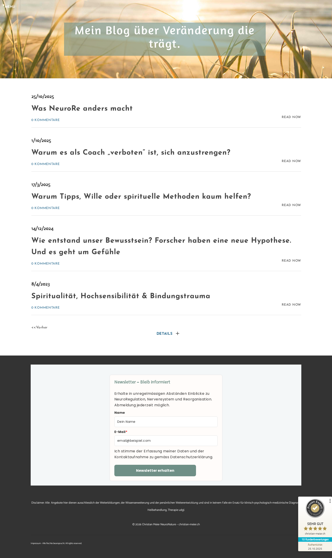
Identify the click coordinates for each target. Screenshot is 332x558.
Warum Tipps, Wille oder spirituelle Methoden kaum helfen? (141, 196)
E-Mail (120, 432)
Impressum (36, 543)
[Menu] (11, 7)
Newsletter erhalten (155, 470)
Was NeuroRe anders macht (82, 108)
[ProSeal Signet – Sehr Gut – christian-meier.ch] (315, 517)
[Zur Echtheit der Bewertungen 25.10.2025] (315, 546)
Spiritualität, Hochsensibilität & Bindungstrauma (120, 296)
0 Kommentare (45, 120)
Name (119, 412)
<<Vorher (39, 327)
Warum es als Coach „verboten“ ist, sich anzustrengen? (131, 152)
